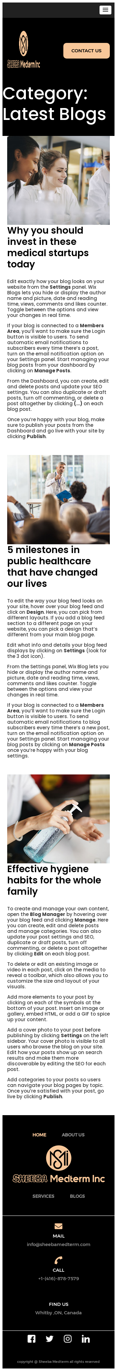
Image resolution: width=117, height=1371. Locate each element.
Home (39, 1135)
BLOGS (77, 1196)
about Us (73, 1135)
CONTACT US (86, 51)
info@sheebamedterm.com (58, 1244)
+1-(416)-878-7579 (58, 1278)
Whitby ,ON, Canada (58, 1313)
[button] (105, 10)
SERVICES (43, 1196)
